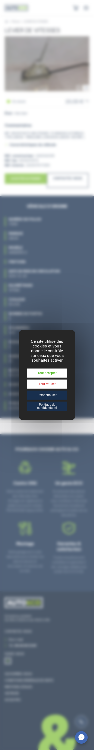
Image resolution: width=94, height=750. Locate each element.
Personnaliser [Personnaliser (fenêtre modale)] (47, 395)
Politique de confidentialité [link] (47, 406)
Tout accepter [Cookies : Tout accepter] (47, 373)
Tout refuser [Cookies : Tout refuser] (47, 384)
